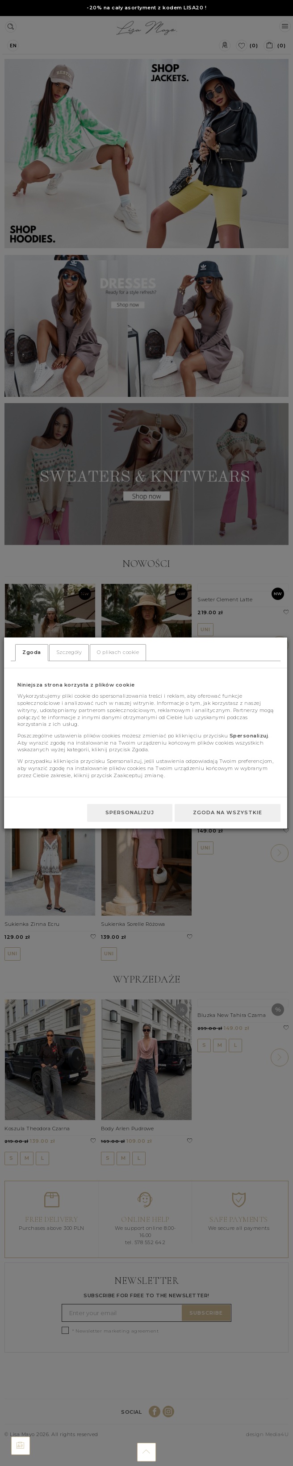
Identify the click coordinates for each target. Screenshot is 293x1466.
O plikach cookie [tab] (118, 652)
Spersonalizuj (129, 812)
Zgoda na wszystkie (227, 812)
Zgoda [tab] (31, 652)
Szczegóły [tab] (69, 652)
